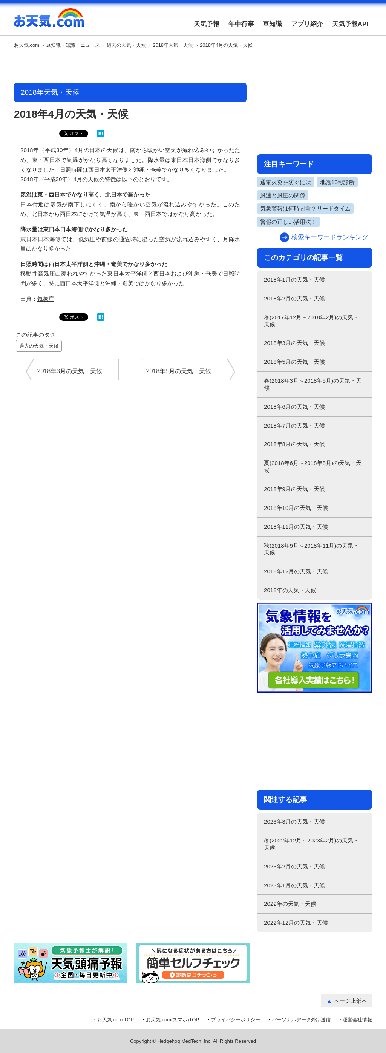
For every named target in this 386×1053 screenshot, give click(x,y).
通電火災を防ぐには (285, 182)
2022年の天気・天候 (290, 904)
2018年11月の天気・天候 (296, 526)
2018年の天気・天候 (290, 590)
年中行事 (241, 24)
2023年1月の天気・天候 (294, 885)
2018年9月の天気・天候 (294, 489)
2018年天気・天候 (173, 45)
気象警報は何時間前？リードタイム (305, 208)
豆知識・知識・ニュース (73, 45)
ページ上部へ (351, 1001)
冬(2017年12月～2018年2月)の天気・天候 (311, 321)
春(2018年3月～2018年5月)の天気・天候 (312, 384)
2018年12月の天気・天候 (296, 571)
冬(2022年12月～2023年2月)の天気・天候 (311, 844)
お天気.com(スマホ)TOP (172, 1019)
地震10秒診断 (337, 182)
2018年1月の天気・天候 (294, 279)
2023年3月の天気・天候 (294, 821)
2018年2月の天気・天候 (294, 298)
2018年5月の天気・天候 (294, 362)
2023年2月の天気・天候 (294, 866)
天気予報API (350, 24)
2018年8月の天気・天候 (294, 444)
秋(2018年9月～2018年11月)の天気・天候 (311, 549)
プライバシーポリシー (235, 1019)
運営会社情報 (357, 1019)
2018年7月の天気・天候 (294, 425)
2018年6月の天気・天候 (294, 406)
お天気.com (49, 21)
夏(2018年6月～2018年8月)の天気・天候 (312, 466)
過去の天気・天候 (126, 45)
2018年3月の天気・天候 (294, 343)
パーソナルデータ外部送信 (301, 1019)
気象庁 (45, 299)
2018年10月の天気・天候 (296, 508)
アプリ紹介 (307, 24)
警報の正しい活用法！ (288, 222)
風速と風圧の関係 (282, 195)
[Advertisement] (130, 66)
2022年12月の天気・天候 (296, 922)
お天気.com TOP (115, 1019)
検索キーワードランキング (329, 237)
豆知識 (272, 24)
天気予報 (206, 24)
